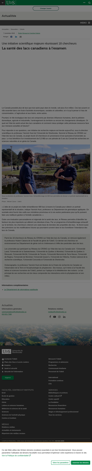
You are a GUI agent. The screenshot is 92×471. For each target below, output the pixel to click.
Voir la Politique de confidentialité (15, 456)
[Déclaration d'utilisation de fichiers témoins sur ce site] (46, 456)
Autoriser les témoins (81, 463)
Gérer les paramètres (61, 463)
